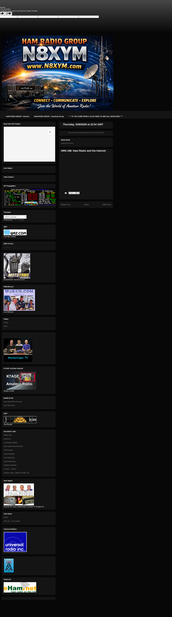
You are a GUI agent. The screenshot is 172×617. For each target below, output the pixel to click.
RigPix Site (7, 435)
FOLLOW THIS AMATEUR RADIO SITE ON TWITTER (86, 133)
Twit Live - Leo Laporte (12, 521)
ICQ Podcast (8, 450)
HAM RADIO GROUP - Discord (17, 116)
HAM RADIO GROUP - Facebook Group (49, 116)
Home (86, 205)
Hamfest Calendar (10, 465)
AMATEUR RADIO (67, 143)
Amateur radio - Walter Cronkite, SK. (17, 473)
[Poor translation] (8, 14)
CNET (6, 517)
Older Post (107, 205)
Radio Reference (10, 461)
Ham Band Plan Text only (13, 402)
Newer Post (65, 205)
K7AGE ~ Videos (10, 469)
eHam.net (7, 439)
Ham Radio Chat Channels (13, 446)
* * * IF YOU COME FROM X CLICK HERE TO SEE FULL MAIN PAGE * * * (96, 116)
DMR (5, 326)
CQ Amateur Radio (10, 443)
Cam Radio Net (9, 458)
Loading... (7, 247)
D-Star (6, 322)
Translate (18, 220)
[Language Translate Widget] (15, 217)
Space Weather (9, 454)
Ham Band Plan (9, 405)
